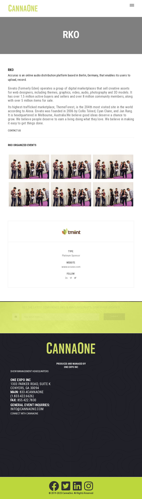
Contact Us (14, 130)
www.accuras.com (71, 266)
